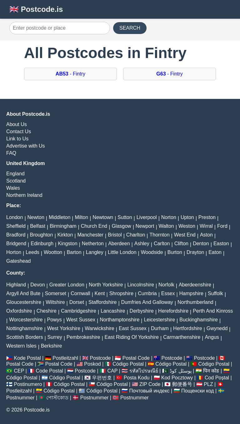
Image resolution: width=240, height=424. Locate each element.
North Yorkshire (106, 284)
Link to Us (17, 138)
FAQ (11, 153)
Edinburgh (42, 243)
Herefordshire (173, 311)
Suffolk (215, 293)
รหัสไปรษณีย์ (143, 370)
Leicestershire (159, 319)
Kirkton (65, 234)
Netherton (93, 243)
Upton (187, 217)
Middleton (59, 217)
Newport (145, 226)
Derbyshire (142, 311)
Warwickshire (99, 328)
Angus (212, 337)
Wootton (53, 252)
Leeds (32, 252)
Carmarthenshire (181, 337)
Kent (100, 293)
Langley (94, 252)
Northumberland (195, 302)
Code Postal (49, 370)
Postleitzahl (65, 358)
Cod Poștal (217, 377)
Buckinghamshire (198, 319)
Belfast (37, 226)
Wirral (206, 226)
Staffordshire (102, 302)
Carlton (162, 243)
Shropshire (121, 293)
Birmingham (63, 226)
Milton (81, 217)
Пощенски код (197, 390)
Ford (222, 226)
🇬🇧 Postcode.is (36, 9)
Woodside (152, 252)
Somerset (55, 293)
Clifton (181, 243)
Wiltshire (55, 302)
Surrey (55, 337)
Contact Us (18, 131)
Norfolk (166, 284)
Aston (206, 234)
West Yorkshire (63, 328)
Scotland (16, 180)
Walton (166, 226)
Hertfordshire (187, 328)
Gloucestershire (23, 302)
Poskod (92, 364)
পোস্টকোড (57, 397)
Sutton (125, 217)
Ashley (141, 243)
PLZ (208, 384)
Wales (13, 188)
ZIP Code (149, 384)
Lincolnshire (141, 284)
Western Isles (21, 345)
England (15, 173)
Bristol (115, 234)
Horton (13, 252)
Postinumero (28, 384)
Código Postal (128, 364)
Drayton (195, 252)
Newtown (102, 217)
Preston (207, 217)
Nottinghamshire (24, 328)
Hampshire (191, 293)
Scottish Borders (24, 337)
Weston (186, 226)
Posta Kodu (137, 377)
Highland (16, 284)
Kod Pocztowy (177, 377)
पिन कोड (211, 370)
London (14, 217)
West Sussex (80, 319)
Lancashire (113, 311)
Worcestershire (25, 319)
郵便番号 (182, 384)
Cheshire (47, 311)
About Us (16, 124)
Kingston (67, 243)
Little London (122, 252)
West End (185, 234)
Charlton (135, 234)
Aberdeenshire (195, 284)
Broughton (41, 234)
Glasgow (121, 226)
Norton (168, 217)
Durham (160, 328)
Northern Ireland (24, 195)
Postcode (100, 358)
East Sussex (133, 328)
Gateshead (18, 261)
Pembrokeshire (83, 337)
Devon (37, 284)
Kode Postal (27, 358)
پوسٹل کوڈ (180, 370)
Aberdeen (119, 243)
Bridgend (16, 243)
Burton (175, 252)
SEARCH (129, 28)
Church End (94, 226)
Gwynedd (217, 328)
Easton (221, 243)
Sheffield (16, 226)
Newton (36, 217)
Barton (74, 252)
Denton (201, 243)
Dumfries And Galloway (147, 302)
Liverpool (147, 217)
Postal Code (136, 358)
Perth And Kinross (213, 311)
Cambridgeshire (78, 311)
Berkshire (51, 345)
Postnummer (20, 397)
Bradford (15, 234)
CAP (112, 370)
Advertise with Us (25, 146)
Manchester (90, 234)
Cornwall (80, 293)
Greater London (66, 284)
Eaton (215, 252)
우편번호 (102, 377)
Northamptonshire (119, 319)
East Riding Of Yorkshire (132, 337)
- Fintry (70, 73)
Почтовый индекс (149, 390)
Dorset (76, 302)
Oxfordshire (19, 311)
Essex (168, 293)
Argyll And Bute (23, 293)
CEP (19, 370)
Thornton (159, 234)
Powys (54, 319)
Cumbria (147, 293)
